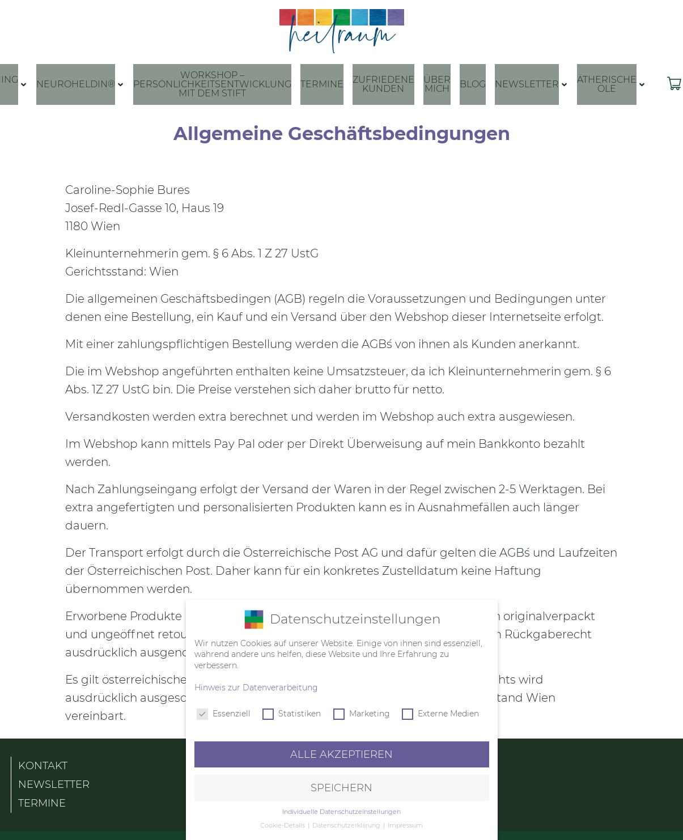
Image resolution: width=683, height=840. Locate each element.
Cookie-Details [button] (283, 825)
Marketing (361, 714)
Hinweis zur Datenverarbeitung (256, 687)
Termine (321, 84)
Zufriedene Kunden (383, 84)
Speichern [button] (341, 788)
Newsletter (527, 84)
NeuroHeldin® (75, 84)
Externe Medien (440, 714)
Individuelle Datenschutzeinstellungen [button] (341, 812)
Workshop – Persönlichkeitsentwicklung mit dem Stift (212, 84)
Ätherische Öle (607, 84)
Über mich (437, 84)
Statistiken (291, 714)
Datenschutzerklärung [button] (347, 825)
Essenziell (224, 714)
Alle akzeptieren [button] (341, 754)
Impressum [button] (405, 825)
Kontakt (42, 762)
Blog (473, 84)
